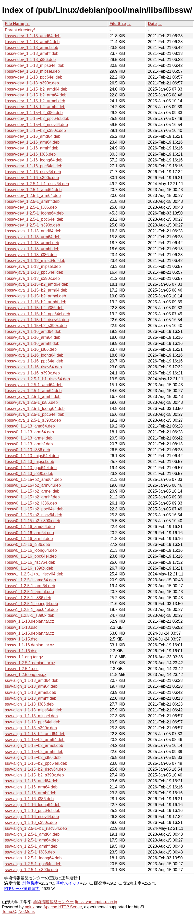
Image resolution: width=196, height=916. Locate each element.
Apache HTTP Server (62, 907)
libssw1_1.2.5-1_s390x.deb (29, 615)
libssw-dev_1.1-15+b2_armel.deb (35, 101)
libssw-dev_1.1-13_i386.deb (30, 59)
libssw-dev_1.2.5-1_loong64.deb (34, 213)
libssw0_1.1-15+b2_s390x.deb (32, 521)
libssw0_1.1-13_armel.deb (29, 438)
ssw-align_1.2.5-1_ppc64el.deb (33, 864)
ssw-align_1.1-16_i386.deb (29, 799)
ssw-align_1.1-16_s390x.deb (31, 822)
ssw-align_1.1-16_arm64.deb (31, 787)
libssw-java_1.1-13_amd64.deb (33, 231)
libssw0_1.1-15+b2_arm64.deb (33, 485)
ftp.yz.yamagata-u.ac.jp (96, 902)
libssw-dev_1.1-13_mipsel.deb (32, 71)
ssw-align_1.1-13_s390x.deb (31, 728)
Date (152, 23)
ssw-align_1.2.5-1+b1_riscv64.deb (36, 828)
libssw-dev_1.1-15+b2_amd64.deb (36, 89)
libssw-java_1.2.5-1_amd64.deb (34, 385)
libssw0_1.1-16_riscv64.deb (30, 562)
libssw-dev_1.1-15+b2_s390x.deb (35, 130)
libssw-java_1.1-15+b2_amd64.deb (36, 284)
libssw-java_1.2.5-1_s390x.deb (33, 420)
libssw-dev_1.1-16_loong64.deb (34, 160)
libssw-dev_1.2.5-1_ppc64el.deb (34, 219)
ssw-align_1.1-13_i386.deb (29, 704)
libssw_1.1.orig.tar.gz (24, 657)
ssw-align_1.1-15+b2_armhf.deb (34, 751)
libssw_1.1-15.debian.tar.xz (29, 633)
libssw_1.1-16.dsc (21, 651)
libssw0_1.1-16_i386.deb (27, 544)
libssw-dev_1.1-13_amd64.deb (32, 36)
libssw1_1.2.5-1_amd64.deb (30, 580)
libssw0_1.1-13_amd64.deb (30, 426)
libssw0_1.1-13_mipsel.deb (29, 461)
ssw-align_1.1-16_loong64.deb (32, 804)
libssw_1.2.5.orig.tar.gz (25, 674)
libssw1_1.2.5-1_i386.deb (28, 598)
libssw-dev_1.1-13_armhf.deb (31, 53)
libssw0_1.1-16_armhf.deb (29, 538)
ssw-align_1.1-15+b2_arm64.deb (34, 739)
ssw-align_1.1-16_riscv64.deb (32, 816)
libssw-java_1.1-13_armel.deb (32, 243)
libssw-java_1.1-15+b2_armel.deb (35, 296)
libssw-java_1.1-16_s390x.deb (32, 373)
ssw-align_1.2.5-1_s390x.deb (31, 870)
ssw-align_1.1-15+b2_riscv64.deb (35, 769)
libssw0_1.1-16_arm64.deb (29, 533)
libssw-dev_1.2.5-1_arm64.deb (33, 195)
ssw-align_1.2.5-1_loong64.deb (33, 858)
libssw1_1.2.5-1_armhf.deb (29, 591)
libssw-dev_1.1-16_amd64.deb (32, 136)
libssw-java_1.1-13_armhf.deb (32, 249)
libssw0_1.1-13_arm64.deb (29, 432)
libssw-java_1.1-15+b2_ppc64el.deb (37, 314)
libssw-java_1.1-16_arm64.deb (32, 337)
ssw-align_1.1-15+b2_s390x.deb (34, 775)
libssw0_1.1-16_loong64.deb (31, 550)
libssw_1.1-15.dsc (21, 639)
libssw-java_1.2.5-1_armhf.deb (32, 396)
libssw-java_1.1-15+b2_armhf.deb (35, 302)
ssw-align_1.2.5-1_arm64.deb (32, 840)
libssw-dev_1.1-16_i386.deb (30, 154)
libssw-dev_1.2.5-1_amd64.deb (33, 189)
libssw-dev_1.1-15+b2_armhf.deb (35, 107)
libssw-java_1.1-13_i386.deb (31, 255)
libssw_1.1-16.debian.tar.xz (29, 645)
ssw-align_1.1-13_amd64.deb (31, 680)
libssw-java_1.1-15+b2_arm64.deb (36, 290)
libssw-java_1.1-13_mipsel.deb (33, 266)
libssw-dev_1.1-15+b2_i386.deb (34, 112)
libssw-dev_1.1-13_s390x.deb (32, 83)
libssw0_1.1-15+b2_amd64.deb (33, 479)
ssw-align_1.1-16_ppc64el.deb (32, 810)
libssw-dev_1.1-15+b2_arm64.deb (35, 95)
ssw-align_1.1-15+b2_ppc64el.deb (36, 763)
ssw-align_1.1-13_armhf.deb (30, 698)
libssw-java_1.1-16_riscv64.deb (33, 367)
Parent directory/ (20, 30)
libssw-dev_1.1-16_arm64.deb (32, 142)
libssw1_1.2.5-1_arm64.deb (30, 586)
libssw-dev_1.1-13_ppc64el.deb (33, 77)
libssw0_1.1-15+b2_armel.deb (32, 491)
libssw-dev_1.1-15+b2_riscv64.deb (36, 124)
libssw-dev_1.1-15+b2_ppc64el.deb (37, 118)
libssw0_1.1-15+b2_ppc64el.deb (34, 509)
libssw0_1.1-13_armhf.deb (29, 444)
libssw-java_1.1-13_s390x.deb (32, 278)
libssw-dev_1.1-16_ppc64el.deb (33, 166)
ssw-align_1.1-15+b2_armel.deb (34, 745)
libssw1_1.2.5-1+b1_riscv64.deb (34, 574)
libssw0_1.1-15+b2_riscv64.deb (33, 515)
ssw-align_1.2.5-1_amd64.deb (32, 834)
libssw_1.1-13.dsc (21, 627)
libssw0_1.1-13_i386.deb (27, 450)
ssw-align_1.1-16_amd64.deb (31, 781)
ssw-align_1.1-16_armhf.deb (30, 793)
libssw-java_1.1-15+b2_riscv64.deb (37, 320)
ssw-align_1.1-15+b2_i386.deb (32, 757)
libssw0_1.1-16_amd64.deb (30, 526)
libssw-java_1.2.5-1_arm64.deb (33, 390)
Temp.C (9, 911)
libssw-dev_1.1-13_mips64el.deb (34, 65)
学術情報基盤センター (53, 902)
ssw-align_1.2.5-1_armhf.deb (31, 846)
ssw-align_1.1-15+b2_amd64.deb (35, 734)
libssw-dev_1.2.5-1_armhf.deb (32, 201)
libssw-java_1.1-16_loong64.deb (34, 355)
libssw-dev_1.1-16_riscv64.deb (33, 172)
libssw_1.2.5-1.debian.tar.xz (30, 663)
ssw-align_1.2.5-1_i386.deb (30, 852)
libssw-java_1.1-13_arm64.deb (32, 237)
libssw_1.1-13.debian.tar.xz (29, 621)
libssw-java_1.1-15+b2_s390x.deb (36, 325)
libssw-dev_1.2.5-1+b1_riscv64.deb (37, 184)
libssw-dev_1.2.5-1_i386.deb (31, 207)
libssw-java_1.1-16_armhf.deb (32, 343)
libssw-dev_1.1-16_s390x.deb (32, 177)
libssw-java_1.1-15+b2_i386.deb (34, 308)
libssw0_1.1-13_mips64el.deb (32, 456)
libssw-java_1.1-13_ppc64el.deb (34, 272)
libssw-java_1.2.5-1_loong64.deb (35, 408)
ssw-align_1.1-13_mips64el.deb (33, 710)
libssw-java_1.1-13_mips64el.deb (35, 260)
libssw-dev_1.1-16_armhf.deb (31, 148)
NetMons (26, 911)
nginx (29, 907)
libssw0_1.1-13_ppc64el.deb (31, 468)
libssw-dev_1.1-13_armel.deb (31, 47)
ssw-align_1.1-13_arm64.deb (31, 686)
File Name (14, 23)
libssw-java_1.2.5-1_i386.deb (31, 402)
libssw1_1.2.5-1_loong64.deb (31, 603)
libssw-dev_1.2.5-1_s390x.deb (32, 225)
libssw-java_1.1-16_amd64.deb (33, 331)
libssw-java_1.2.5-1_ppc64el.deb (34, 414)
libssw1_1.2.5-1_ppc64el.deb (31, 609)
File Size (117, 23)
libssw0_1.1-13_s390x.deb (29, 473)
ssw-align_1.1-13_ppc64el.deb (32, 722)
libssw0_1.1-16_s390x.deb (29, 568)
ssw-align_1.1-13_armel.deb (30, 692)
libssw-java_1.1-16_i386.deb (31, 349)
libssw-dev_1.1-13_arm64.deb (32, 42)
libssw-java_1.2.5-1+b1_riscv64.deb (37, 379)
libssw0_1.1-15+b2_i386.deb (31, 503)
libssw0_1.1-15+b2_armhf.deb (32, 497)
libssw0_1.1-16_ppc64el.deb (31, 556)
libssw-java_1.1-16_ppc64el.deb (34, 361)
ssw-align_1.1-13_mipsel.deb (31, 716)
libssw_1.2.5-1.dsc (22, 669)
